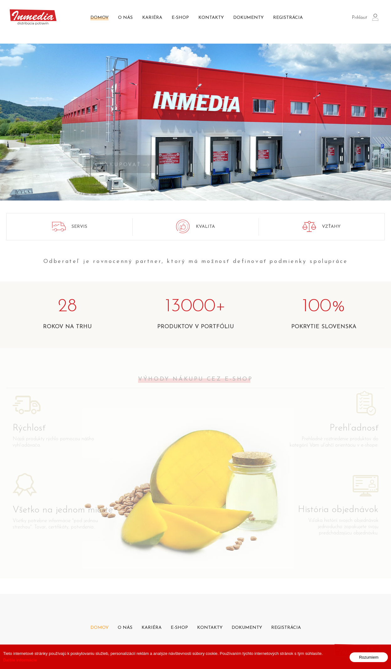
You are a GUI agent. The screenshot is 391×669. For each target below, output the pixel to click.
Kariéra (152, 17)
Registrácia (288, 17)
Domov (99, 17)
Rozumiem (368, 662)
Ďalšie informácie (20, 664)
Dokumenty (248, 17)
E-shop (180, 17)
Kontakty (211, 17)
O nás (125, 17)
